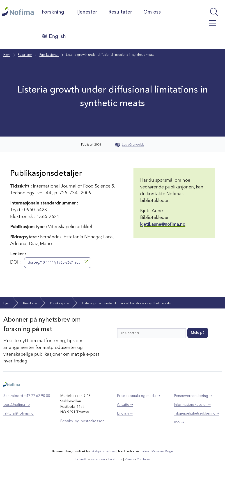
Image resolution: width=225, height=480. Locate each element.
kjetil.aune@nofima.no (162, 224)
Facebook (115, 459)
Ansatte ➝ (125, 405)
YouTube (143, 459)
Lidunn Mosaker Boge (157, 451)
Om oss (152, 12)
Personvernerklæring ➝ (193, 396)
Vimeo (129, 459)
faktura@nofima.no (18, 413)
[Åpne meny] (208, 25)
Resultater (120, 12)
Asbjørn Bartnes (104, 451)
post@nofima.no (16, 405)
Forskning (53, 12)
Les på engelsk (129, 144)
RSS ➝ (179, 422)
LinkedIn (81, 459)
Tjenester (86, 12)
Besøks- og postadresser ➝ (84, 421)
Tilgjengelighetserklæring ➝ (196, 413)
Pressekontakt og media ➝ (138, 396)
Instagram (98, 459)
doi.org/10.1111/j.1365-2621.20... (58, 262)
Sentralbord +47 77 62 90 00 (26, 396)
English (54, 36)
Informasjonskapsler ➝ (192, 405)
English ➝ (125, 413)
